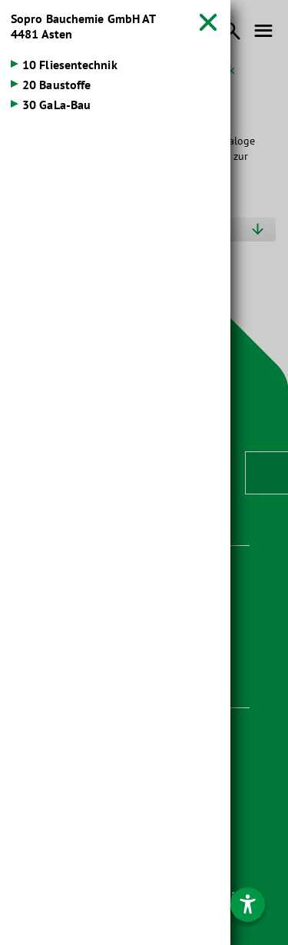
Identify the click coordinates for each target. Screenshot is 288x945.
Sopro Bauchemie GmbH (83, 26)
